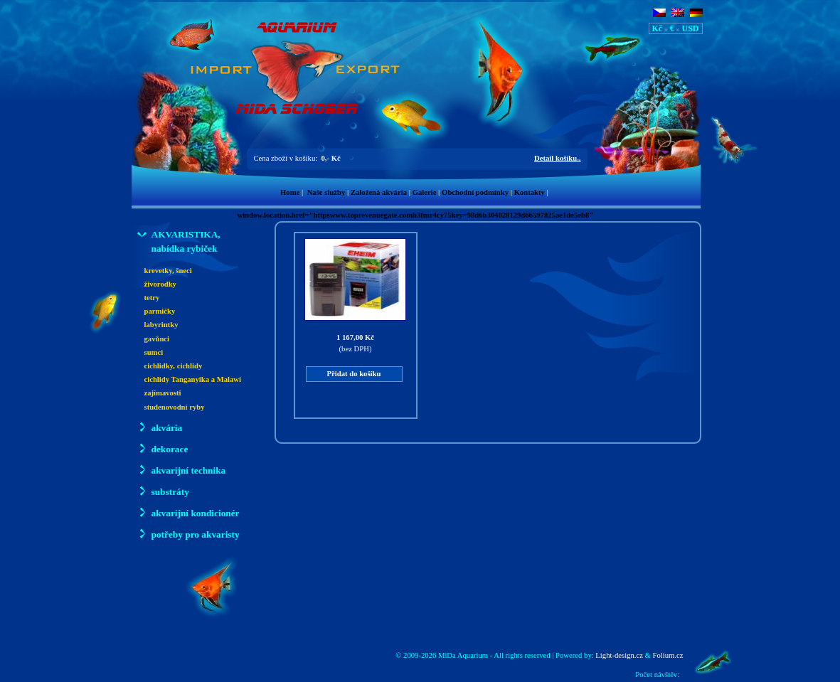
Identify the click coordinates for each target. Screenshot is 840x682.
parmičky (160, 311)
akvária (160, 427)
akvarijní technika (181, 470)
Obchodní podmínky (475, 192)
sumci (154, 352)
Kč (657, 28)
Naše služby (326, 192)
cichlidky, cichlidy (173, 366)
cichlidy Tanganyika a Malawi (193, 379)
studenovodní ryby (174, 407)
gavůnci (157, 339)
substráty (163, 491)
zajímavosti (162, 393)
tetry (152, 298)
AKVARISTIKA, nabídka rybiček (178, 241)
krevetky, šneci (168, 271)
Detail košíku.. (557, 158)
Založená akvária (379, 192)
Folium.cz (668, 655)
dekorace (162, 448)
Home (289, 192)
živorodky (160, 284)
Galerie (425, 192)
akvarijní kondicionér (188, 512)
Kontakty (529, 192)
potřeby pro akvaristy (188, 534)
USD (689, 28)
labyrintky (161, 325)
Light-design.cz (619, 655)
